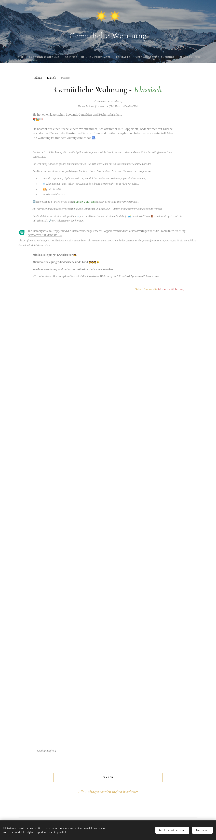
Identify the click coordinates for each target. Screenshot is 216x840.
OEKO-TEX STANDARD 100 (45, 235)
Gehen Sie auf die (159, 289)
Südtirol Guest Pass (85, 201)
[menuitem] (18, 57)
